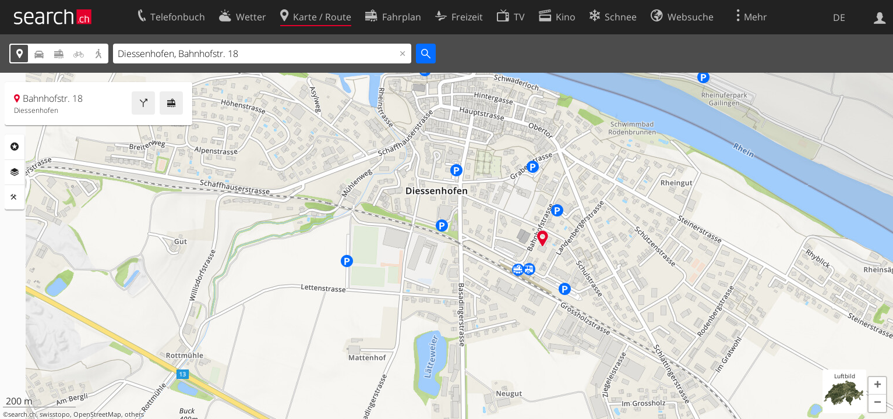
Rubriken (14, 146)
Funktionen (14, 197)
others (134, 414)
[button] (877, 386)
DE (839, 17)
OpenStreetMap (97, 414)
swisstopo (55, 414)
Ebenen (14, 172)
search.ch (22, 414)
